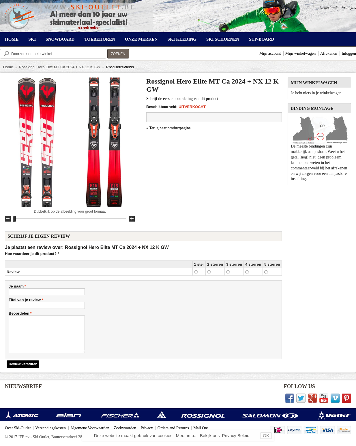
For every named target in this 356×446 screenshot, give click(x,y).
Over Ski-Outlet (18, 428)
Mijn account (270, 53)
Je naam (16, 286)
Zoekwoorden (125, 428)
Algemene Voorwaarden (89, 428)
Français (348, 7)
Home (8, 67)
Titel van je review (25, 300)
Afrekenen (328, 53)
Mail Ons (201, 428)
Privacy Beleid (236, 435)
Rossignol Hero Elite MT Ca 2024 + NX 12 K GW (59, 67)
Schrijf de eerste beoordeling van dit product (182, 99)
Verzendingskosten (50, 428)
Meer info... (187, 435)
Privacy (147, 428)
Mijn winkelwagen (300, 53)
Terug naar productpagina (168, 128)
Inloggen (349, 53)
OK (266, 435)
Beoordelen (19, 313)
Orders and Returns (173, 428)
